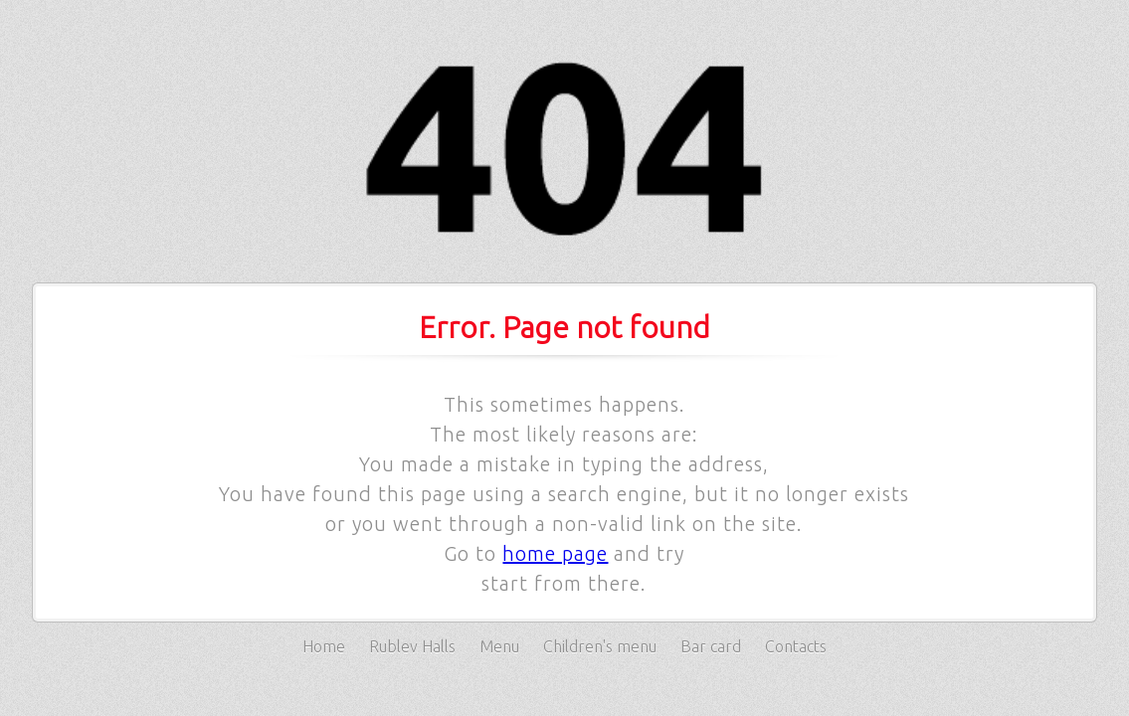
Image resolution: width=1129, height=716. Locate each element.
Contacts (796, 646)
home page (555, 553)
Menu (499, 646)
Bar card (710, 646)
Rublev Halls (412, 646)
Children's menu (600, 646)
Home (323, 646)
